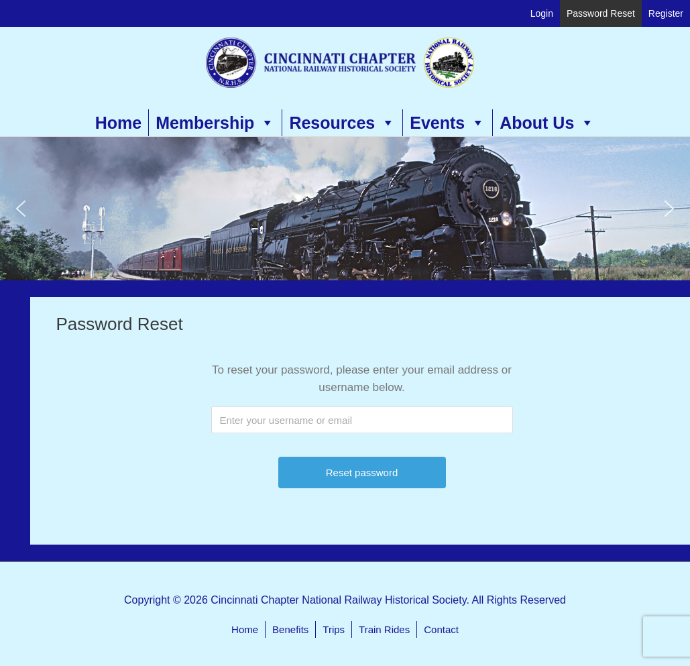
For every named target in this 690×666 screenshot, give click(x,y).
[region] (345, 208)
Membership (215, 122)
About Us (547, 122)
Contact (441, 629)
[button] (21, 208)
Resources (342, 122)
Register (665, 13)
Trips (334, 629)
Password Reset (601, 13)
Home (118, 122)
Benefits (290, 629)
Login (541, 13)
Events (447, 122)
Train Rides (384, 629)
